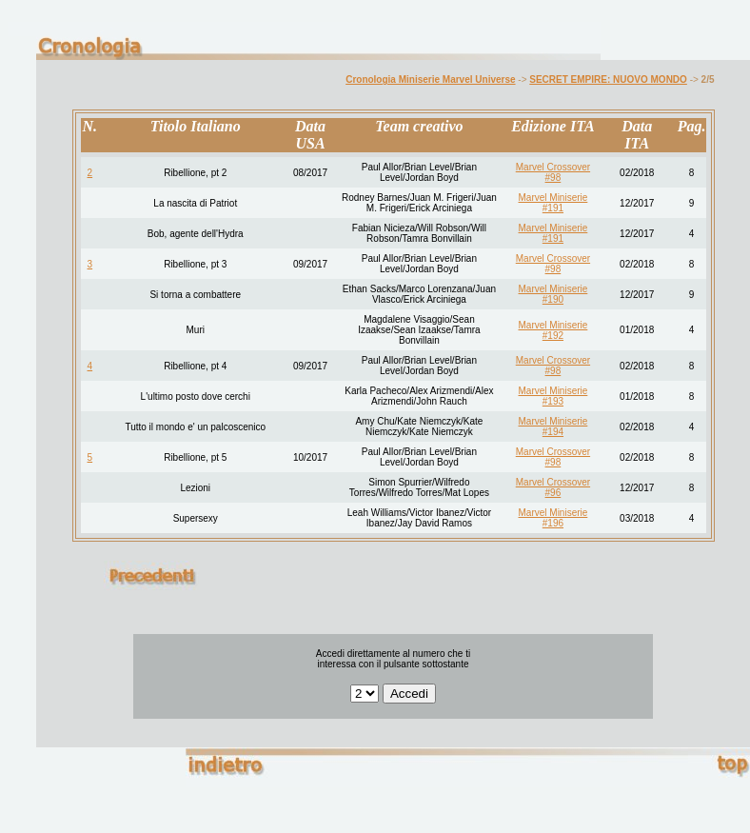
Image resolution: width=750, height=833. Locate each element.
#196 (553, 523)
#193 (553, 401)
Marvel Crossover (553, 167)
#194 (553, 431)
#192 (553, 335)
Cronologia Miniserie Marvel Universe (430, 79)
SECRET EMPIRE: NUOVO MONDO (608, 79)
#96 (553, 492)
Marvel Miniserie (553, 197)
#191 (553, 208)
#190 (553, 299)
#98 (553, 177)
